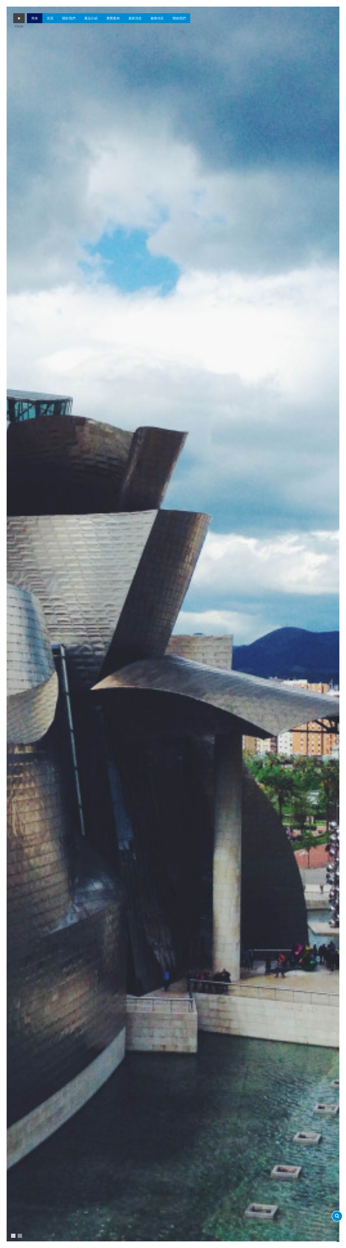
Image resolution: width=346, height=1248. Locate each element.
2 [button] (20, 1236)
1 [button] (13, 1236)
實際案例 (113, 18)
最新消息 (135, 18)
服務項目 (157, 18)
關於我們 (68, 18)
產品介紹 (91, 18)
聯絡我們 (179, 18)
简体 (34, 18)
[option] (173, 624)
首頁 (50, 18)
